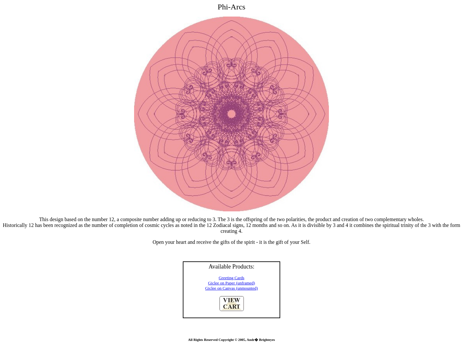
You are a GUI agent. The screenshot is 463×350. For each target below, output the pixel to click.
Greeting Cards (231, 277)
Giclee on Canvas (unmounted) (231, 288)
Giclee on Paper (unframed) (231, 283)
